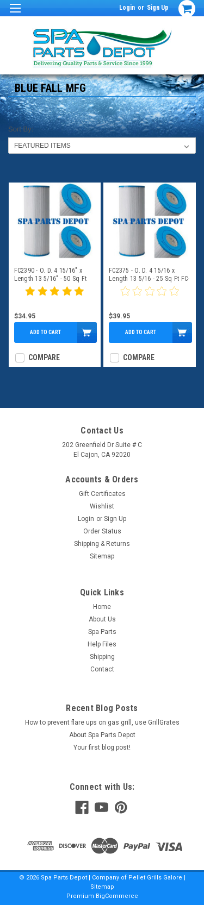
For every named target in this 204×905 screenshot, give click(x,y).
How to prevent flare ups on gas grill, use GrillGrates (102, 722)
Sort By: (20, 129)
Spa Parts (102, 632)
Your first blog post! (102, 747)
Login (127, 7)
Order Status (102, 531)
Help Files (102, 644)
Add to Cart (45, 332)
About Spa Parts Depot (102, 735)
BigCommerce (117, 896)
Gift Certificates (102, 494)
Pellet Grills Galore (155, 877)
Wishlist (102, 506)
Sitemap (102, 556)
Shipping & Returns (102, 544)
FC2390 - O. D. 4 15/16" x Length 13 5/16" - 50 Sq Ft (50, 274)
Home (102, 607)
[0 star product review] (149, 297)
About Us (102, 619)
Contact (102, 669)
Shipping (102, 657)
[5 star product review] (54, 297)
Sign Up (158, 7)
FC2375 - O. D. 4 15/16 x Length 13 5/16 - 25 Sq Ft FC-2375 (149, 275)
